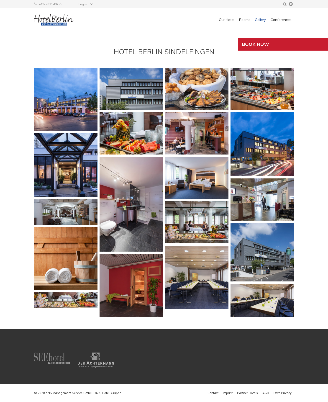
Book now (255, 44)
